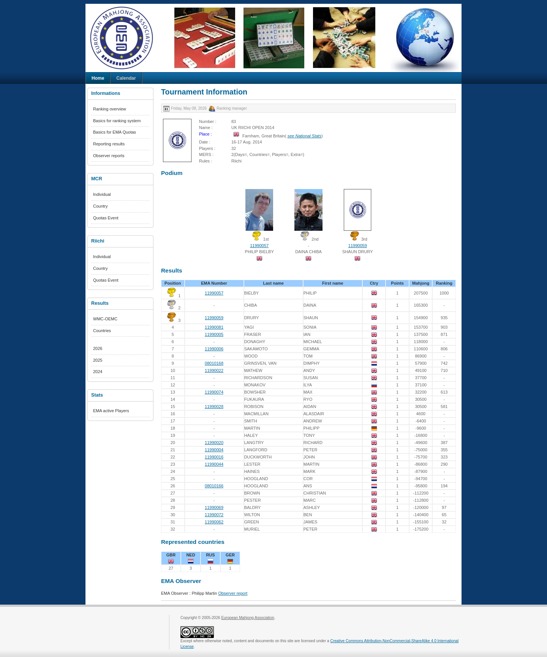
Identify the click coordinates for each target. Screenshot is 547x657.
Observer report (232, 593)
